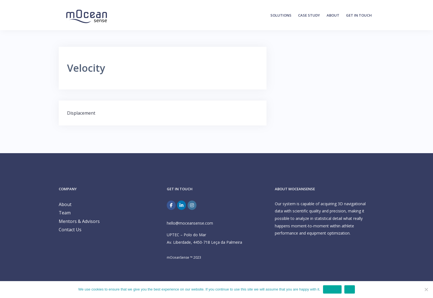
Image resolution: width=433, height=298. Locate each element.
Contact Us (70, 230)
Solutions (280, 15)
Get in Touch (359, 15)
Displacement (81, 113)
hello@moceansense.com (190, 223)
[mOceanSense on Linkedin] (181, 205)
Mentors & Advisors (79, 221)
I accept (332, 289)
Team (65, 213)
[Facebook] (171, 205)
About (333, 15)
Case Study (309, 15)
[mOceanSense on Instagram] (192, 205)
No (349, 289)
